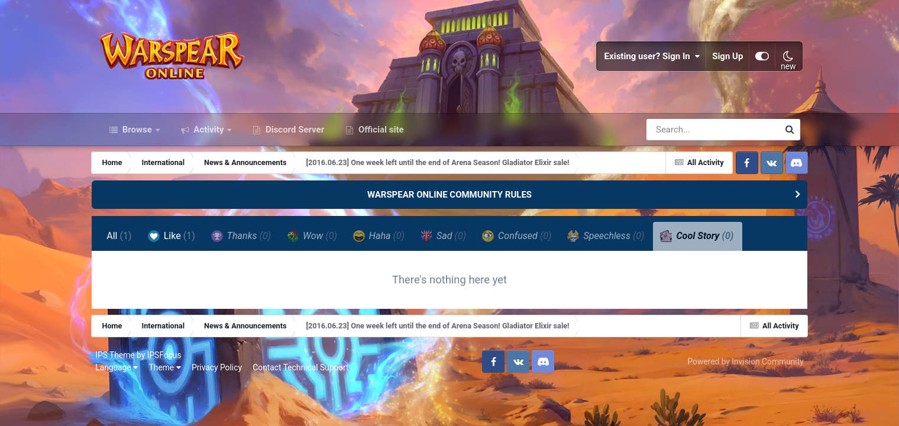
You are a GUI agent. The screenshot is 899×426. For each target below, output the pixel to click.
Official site (379, 135)
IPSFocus (167, 361)
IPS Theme (118, 361)
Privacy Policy (220, 374)
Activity (209, 135)
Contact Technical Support (304, 374)
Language (120, 374)
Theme (168, 374)
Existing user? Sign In (649, 59)
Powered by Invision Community (742, 367)
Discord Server (293, 135)
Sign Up (725, 59)
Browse (137, 135)
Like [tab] (178, 241)
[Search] (679, 135)
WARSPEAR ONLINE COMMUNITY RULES (449, 200)
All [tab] (126, 241)
